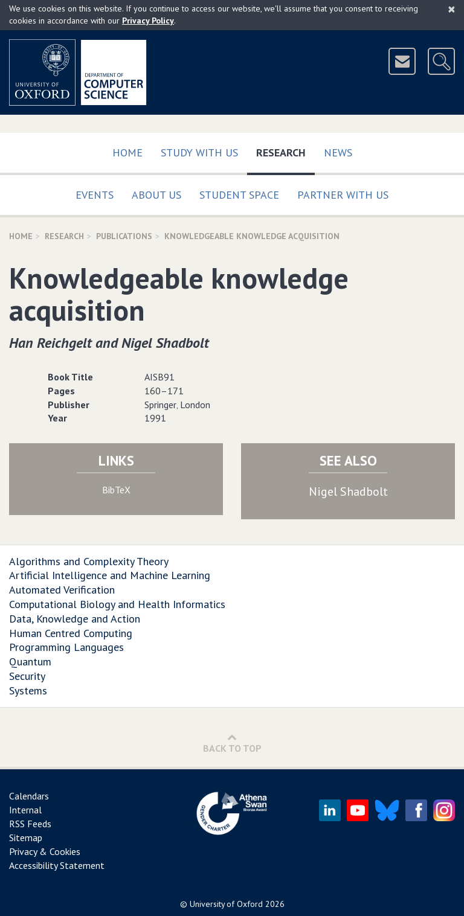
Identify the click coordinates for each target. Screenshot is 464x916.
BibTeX (116, 490)
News (338, 152)
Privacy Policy (148, 20)
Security (27, 676)
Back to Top (232, 743)
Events (95, 195)
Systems (28, 690)
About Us (156, 195)
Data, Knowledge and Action (74, 619)
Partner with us (342, 195)
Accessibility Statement (57, 865)
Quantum (30, 661)
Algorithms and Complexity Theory (89, 561)
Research (285, 150)
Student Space (239, 195)
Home (127, 152)
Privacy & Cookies (44, 851)
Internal (25, 810)
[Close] (452, 9)
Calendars (29, 796)
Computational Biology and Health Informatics (117, 604)
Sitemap (25, 837)
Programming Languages (66, 647)
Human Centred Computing (70, 633)
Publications (124, 236)
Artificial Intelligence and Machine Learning (109, 575)
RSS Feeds (30, 824)
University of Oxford (226, 903)
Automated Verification (62, 590)
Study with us (199, 152)
